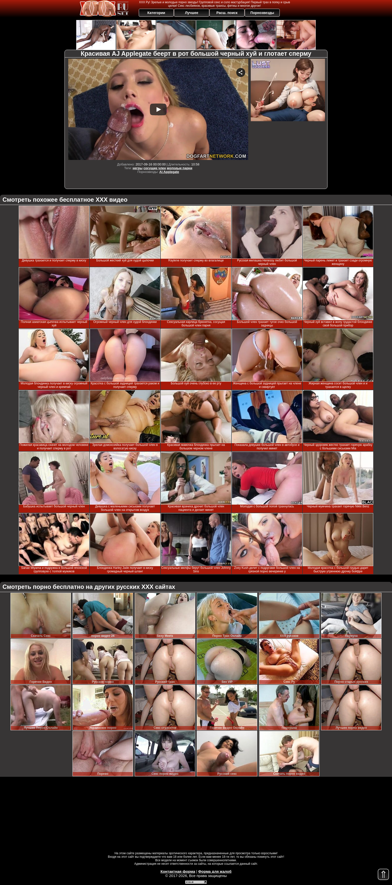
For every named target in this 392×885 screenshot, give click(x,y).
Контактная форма (177, 871)
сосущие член (155, 168)
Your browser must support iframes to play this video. (158, 109)
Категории (156, 13)
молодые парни (179, 168)
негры (137, 168)
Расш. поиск (227, 13)
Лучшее (191, 13)
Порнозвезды (262, 13)
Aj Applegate (169, 172)
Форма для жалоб (215, 871)
